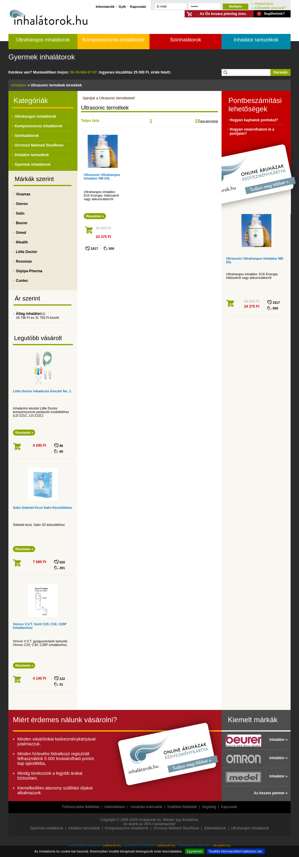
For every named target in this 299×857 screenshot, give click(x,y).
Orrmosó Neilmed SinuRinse (39, 145)
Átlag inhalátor (28, 314)
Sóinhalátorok (185, 40)
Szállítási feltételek (182, 807)
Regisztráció (264, 3)
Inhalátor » (278, 740)
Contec (22, 281)
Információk (105, 6)
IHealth (22, 242)
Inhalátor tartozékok (256, 40)
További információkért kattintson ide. (236, 851)
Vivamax (23, 194)
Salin (20, 213)
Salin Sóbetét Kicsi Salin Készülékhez (42, 507)
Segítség (209, 807)
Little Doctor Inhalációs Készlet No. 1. (42, 391)
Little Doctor (26, 252)
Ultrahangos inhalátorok (43, 40)
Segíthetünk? (274, 13)
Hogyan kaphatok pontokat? (254, 120)
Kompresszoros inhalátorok (113, 40)
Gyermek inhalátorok (41, 57)
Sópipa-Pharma (29, 271)
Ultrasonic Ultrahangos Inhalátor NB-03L (102, 176)
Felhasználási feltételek (81, 807)
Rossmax (24, 261)
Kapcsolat (138, 6)
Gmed (21, 233)
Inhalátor (19, 85)
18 (197, 121)
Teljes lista (90, 121)
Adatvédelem (114, 807)
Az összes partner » (271, 793)
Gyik (122, 6)
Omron (22, 204)
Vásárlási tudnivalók (146, 807)
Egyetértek (195, 851)
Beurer (22, 223)
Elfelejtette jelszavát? (270, 7)
